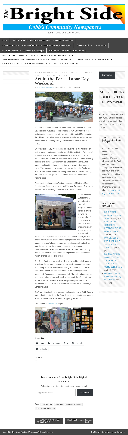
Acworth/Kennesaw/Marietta (47, 72)
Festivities (48, 75)
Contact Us (101, 45)
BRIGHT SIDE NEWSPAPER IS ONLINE (67, 51)
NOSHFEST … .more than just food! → (79, 421)
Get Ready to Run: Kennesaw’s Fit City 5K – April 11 (112, 276)
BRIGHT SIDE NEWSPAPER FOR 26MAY (112, 215)
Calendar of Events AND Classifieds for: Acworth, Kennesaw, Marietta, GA (36, 45)
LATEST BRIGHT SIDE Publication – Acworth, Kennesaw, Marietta (42, 40)
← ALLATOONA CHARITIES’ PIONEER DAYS (48, 421)
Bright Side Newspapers (45, 87)
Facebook (53, 304)
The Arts (64, 75)
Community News (67, 72)
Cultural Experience (83, 72)
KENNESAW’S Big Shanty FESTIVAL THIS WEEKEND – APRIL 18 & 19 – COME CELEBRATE (113, 260)
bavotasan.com (119, 432)
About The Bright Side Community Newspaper (23, 51)
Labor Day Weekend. (74, 404)
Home (4, 40)
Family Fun (39, 75)
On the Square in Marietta (45, 408)
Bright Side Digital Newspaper (26, 432)
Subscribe (85, 392)
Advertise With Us (83, 45)
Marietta (56, 75)
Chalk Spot (59, 404)
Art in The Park (46, 404)
